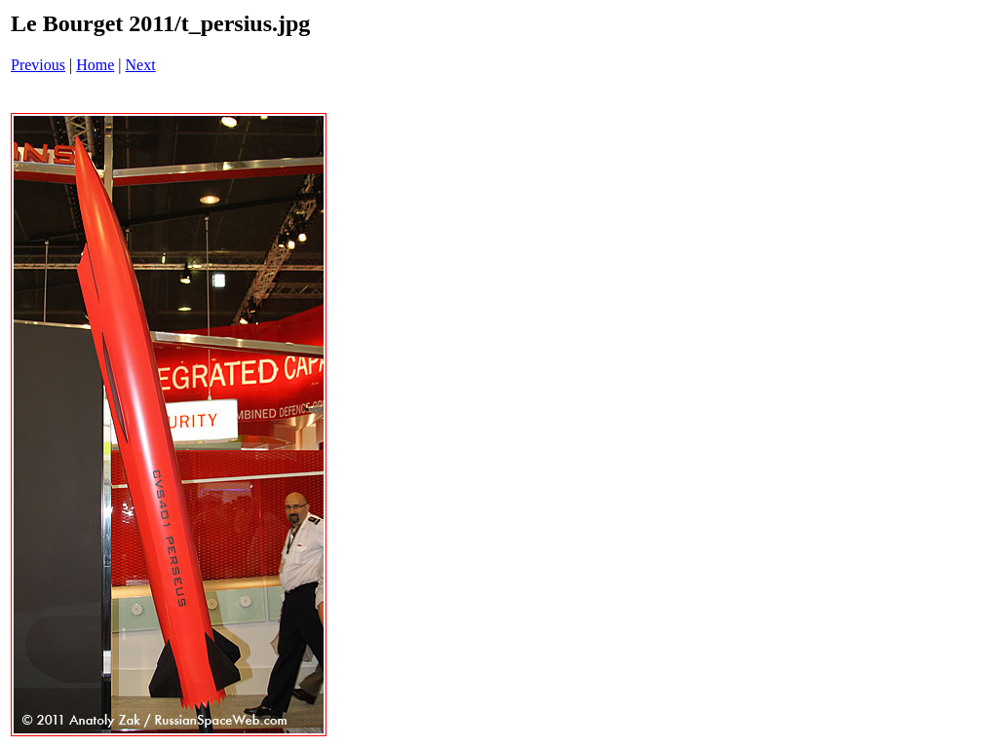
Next (141, 64)
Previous (38, 64)
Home (95, 64)
